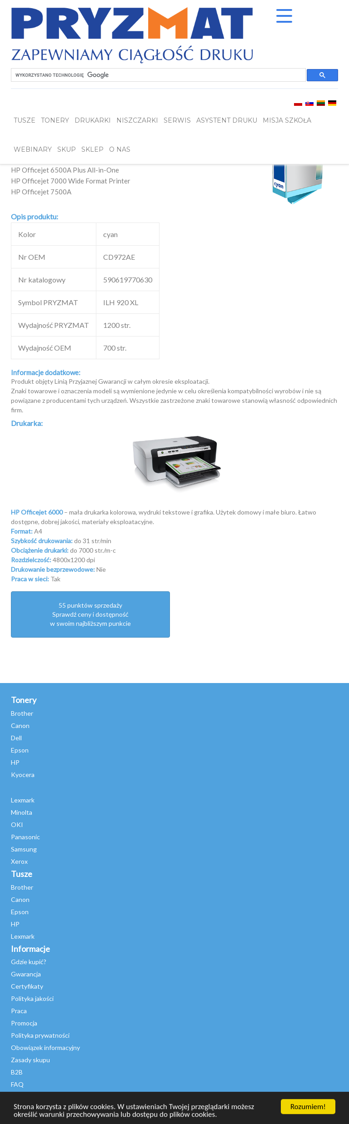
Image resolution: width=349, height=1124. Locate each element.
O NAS (119, 149)
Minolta (21, 812)
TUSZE (24, 120)
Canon (20, 725)
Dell (16, 738)
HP (15, 762)
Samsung (24, 849)
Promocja (24, 1023)
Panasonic (25, 837)
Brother (22, 713)
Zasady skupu (30, 1060)
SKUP (66, 149)
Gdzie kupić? (28, 962)
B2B (17, 1072)
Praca (19, 1011)
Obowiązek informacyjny (45, 1047)
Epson (20, 750)
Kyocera (23, 774)
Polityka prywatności (40, 1035)
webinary (33, 149)
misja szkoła (287, 120)
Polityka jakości (32, 998)
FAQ (17, 1084)
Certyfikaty (27, 986)
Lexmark (23, 800)
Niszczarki (137, 120)
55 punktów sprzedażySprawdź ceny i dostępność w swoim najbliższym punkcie (90, 614)
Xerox (19, 861)
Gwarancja (26, 974)
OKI (17, 824)
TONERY (55, 120)
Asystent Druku (226, 120)
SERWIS (177, 120)
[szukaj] (157, 75)
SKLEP (92, 149)
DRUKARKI (93, 120)
